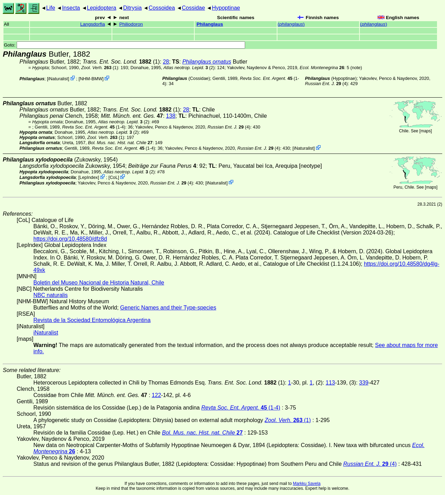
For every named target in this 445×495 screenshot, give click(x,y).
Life (50, 8)
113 (330, 383)
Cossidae (193, 8)
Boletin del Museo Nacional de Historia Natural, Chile (98, 283)
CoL (114, 177)
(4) (326, 83)
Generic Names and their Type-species (168, 308)
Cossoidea (161, 8)
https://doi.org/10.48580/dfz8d (70, 239)
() (291, 24)
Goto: (124, 45)
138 (171, 116)
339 (364, 383)
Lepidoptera (101, 8)
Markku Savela (306, 483)
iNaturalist (58, 78)
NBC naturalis (50, 295)
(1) (99, 67)
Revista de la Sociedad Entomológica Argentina (92, 320)
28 (166, 62)
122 (156, 395)
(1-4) (94, 127)
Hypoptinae (226, 8)
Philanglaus (209, 24)
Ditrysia (132, 8)
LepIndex (89, 177)
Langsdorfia (92, 24)
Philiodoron (131, 24)
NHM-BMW (91, 78)
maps (426, 131)
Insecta (71, 8)
